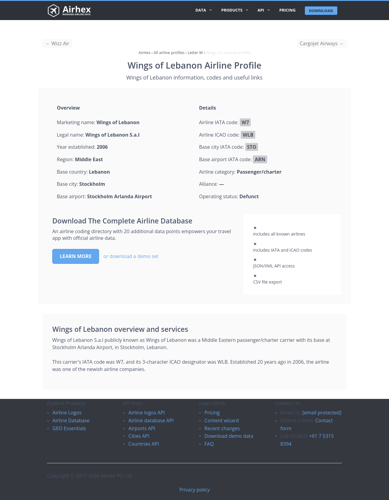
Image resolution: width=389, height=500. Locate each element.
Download (321, 10)
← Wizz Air (57, 43)
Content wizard (222, 420)
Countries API (144, 443)
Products (232, 10)
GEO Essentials (69, 428)
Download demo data (229, 436)
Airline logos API (147, 412)
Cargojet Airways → (322, 43)
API (261, 10)
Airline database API (151, 420)
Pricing (287, 10)
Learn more (75, 256)
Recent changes (222, 428)
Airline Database (71, 420)
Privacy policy (194, 489)
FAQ (209, 443)
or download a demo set (130, 256)
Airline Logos (67, 412)
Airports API (142, 428)
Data (200, 10)
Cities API (139, 436)
